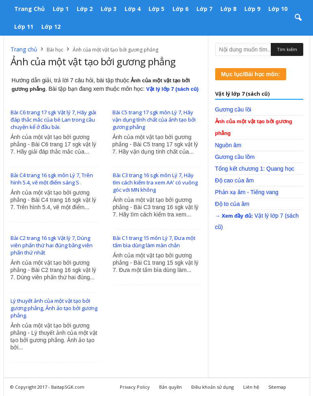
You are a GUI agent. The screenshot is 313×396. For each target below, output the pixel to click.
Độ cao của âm (234, 180)
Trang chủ (29, 9)
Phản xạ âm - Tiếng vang (246, 192)
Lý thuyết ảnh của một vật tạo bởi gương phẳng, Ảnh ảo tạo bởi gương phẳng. (54, 308)
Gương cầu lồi (233, 109)
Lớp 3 (109, 9)
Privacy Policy (135, 387)
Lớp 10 (277, 9)
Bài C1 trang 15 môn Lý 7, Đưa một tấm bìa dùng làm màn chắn (154, 241)
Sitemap (277, 387)
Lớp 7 (204, 9)
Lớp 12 (50, 26)
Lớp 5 (156, 9)
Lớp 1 (61, 9)
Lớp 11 (23, 26)
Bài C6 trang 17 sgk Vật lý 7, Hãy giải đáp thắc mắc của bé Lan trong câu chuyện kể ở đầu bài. (53, 120)
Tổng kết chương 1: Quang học (254, 168)
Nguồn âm (228, 145)
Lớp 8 (228, 9)
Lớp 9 (252, 9)
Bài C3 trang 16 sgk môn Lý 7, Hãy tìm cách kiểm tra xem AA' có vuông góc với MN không (155, 182)
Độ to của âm (232, 204)
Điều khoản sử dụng (212, 387)
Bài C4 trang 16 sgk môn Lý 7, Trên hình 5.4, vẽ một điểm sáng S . (52, 178)
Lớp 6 (180, 9)
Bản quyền (170, 387)
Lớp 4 (132, 9)
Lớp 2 (85, 9)
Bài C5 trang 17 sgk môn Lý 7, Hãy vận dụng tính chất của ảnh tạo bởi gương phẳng (154, 120)
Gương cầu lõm (235, 157)
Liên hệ (251, 387)
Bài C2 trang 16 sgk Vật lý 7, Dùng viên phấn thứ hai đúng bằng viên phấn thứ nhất (52, 245)
